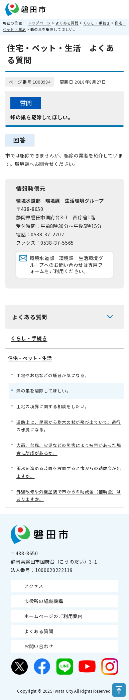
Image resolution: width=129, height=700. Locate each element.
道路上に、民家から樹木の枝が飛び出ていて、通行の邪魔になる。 (68, 426)
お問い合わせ (38, 646)
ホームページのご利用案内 (53, 616)
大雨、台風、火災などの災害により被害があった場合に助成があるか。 (68, 449)
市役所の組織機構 (43, 601)
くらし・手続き (96, 22)
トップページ (39, 22)
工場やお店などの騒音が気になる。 (52, 375)
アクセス (33, 586)
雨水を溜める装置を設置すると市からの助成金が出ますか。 (68, 472)
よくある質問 (67, 22)
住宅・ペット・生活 (30, 358)
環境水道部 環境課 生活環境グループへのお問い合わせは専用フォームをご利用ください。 (66, 264)
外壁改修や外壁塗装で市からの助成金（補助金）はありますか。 (68, 495)
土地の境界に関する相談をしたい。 (52, 406)
